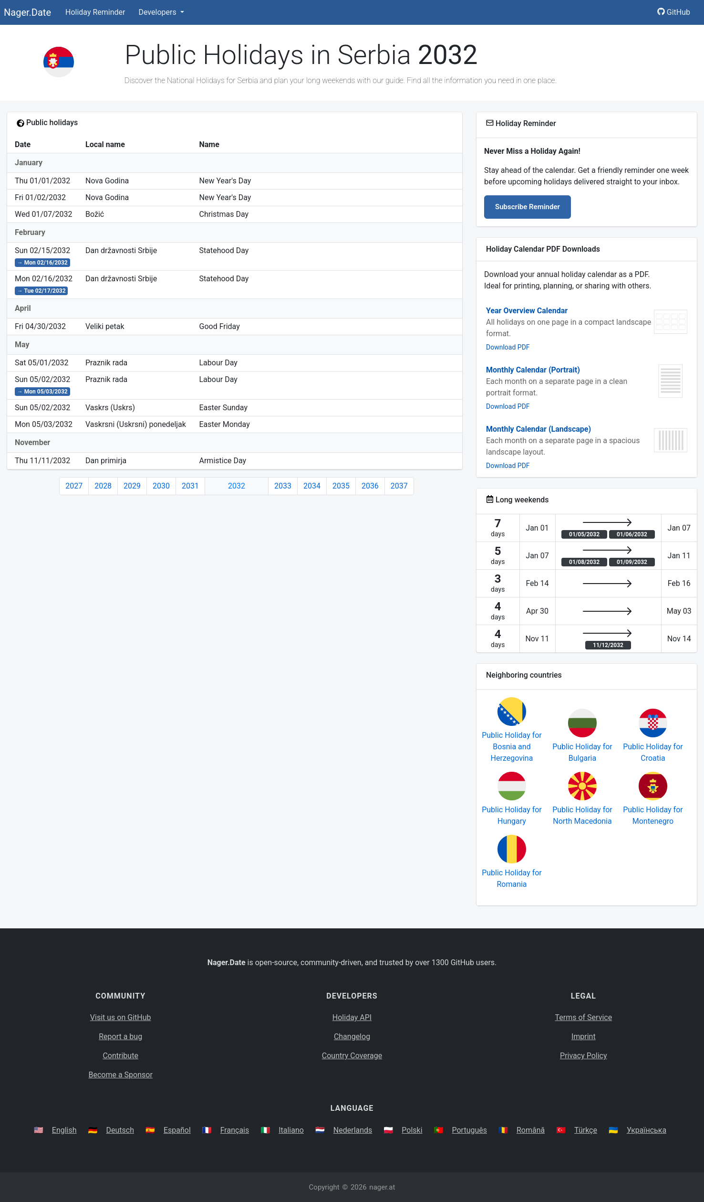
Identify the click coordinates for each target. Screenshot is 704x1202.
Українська (646, 1130)
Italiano (291, 1130)
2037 (399, 485)
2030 (161, 485)
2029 (132, 485)
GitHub (673, 12)
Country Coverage (352, 1055)
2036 (370, 485)
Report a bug (120, 1036)
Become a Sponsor (120, 1074)
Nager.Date (27, 12)
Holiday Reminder (95, 12)
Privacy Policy (583, 1055)
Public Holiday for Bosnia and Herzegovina (512, 747)
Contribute (120, 1055)
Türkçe (585, 1130)
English (64, 1130)
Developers (158, 12)
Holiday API (352, 1017)
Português (469, 1130)
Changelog (352, 1036)
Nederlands (353, 1130)
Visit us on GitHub (120, 1017)
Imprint (583, 1036)
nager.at (382, 1187)
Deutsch (120, 1130)
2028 (103, 485)
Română (531, 1130)
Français (234, 1130)
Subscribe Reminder (527, 206)
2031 (190, 485)
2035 (341, 485)
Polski (412, 1130)
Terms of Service (583, 1017)
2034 (312, 485)
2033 (282, 485)
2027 (74, 485)
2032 (236, 485)
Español (177, 1130)
